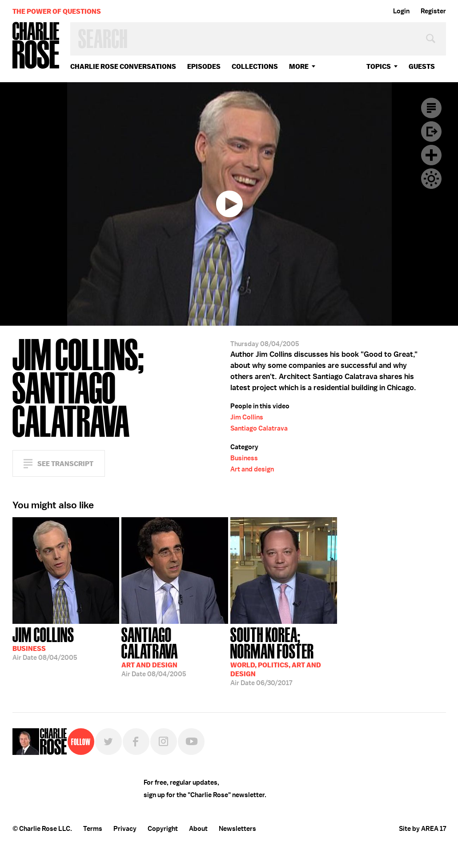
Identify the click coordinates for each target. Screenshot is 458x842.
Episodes (204, 66)
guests (422, 66)
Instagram (163, 741)
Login (401, 11)
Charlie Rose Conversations (123, 66)
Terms (92, 828)
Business (244, 458)
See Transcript (65, 463)
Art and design (252, 469)
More (299, 66)
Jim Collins (246, 417)
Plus (431, 155)
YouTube (191, 741)
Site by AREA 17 (422, 828)
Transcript (431, 108)
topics (378, 66)
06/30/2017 (283, 655)
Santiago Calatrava (259, 428)
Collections (255, 66)
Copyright (163, 828)
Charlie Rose (36, 46)
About (198, 828)
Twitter (108, 741)
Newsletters (237, 828)
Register (433, 11)
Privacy (125, 828)
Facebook (136, 741)
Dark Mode (431, 178)
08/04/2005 (44, 643)
